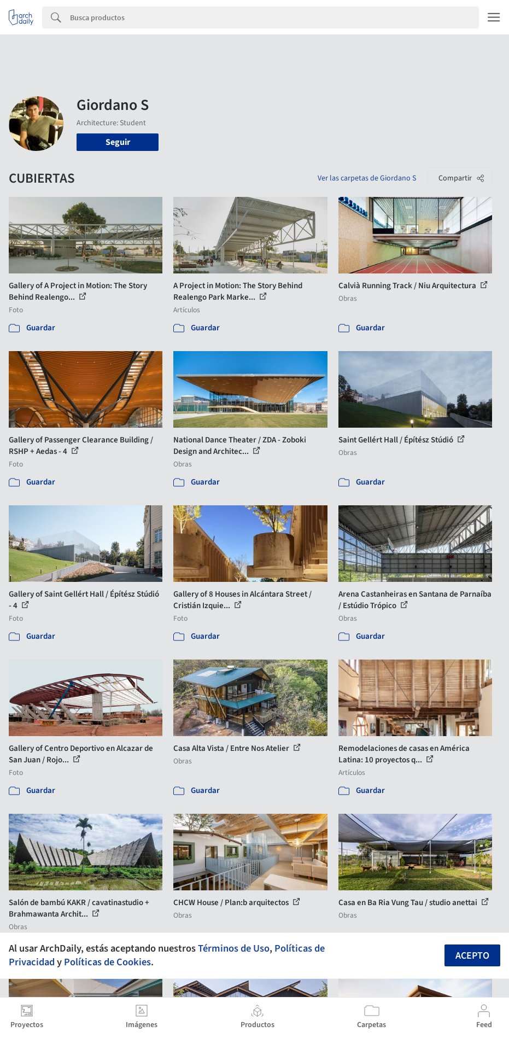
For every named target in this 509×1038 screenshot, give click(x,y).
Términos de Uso (234, 948)
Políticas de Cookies (107, 962)
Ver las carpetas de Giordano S (367, 178)
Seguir (118, 142)
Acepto (472, 956)
